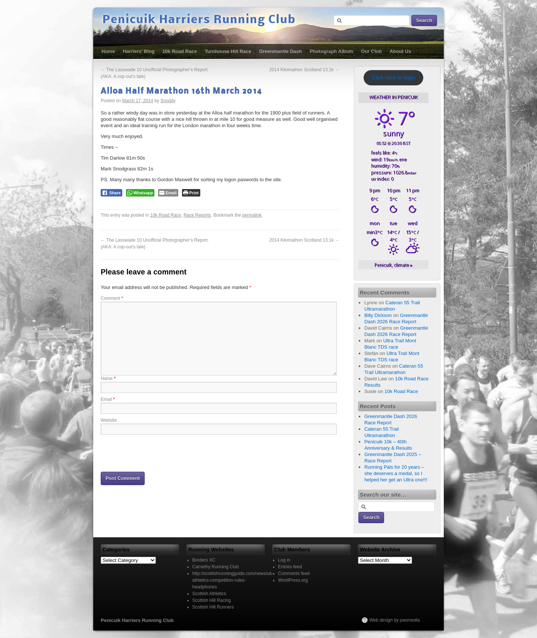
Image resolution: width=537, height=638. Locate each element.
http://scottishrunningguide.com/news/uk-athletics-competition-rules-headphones (232, 580)
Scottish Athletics (209, 593)
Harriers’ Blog (138, 51)
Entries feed (290, 566)
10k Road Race (179, 51)
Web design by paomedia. (395, 620)
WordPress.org (293, 580)
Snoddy (168, 100)
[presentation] (157, 452)
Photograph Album (332, 51)
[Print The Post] (191, 193)
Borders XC (204, 560)
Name (108, 378)
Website (109, 420)
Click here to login (393, 78)
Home (108, 51)
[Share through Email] (168, 193)
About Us (400, 51)
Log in (284, 560)
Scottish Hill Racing (211, 600)
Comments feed (294, 573)
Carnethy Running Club (215, 566)
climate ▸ (393, 265)
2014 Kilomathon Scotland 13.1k (304, 69)
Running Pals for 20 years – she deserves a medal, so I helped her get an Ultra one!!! (395, 473)
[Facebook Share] (111, 193)
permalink (252, 215)
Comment (112, 298)
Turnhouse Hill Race (228, 51)
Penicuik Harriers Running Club (199, 20)
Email (108, 399)
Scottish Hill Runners (213, 607)
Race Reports (197, 215)
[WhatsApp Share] (140, 193)
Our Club (371, 51)
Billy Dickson (378, 315)
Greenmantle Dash (280, 51)
